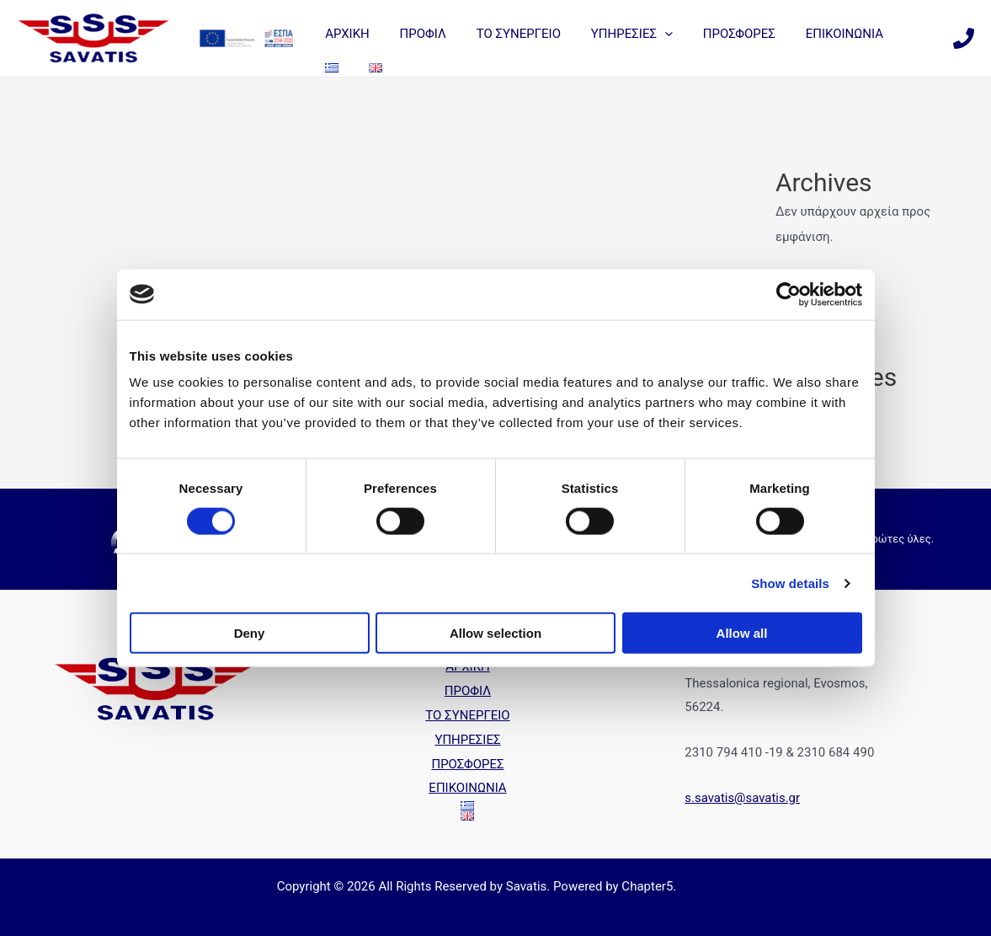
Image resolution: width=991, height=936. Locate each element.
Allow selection (495, 633)
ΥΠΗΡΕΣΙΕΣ (619, 33)
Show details (790, 582)
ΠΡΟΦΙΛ (420, 33)
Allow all (742, 633)
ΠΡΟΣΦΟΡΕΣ (722, 33)
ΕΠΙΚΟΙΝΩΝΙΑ (822, 33)
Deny (249, 633)
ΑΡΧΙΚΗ (350, 33)
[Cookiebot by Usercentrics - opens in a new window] (788, 294)
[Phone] (963, 38)
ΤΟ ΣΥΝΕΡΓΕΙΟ (511, 33)
